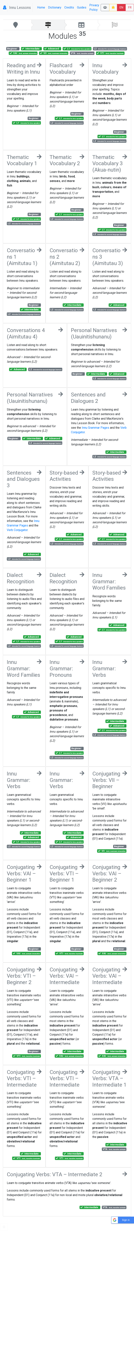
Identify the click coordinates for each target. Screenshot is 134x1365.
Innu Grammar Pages (95, 427)
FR (130, 7)
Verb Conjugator (17, 530)
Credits (69, 7)
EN (121, 7)
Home (41, 7)
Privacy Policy (94, 7)
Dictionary (54, 7)
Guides (81, 7)
